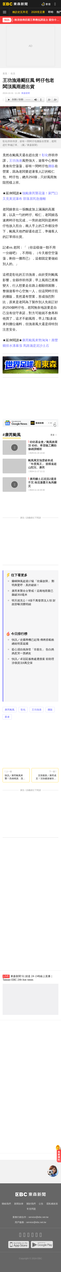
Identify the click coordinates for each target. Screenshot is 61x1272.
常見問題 (31, 1209)
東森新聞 (25, 93)
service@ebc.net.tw (38, 1217)
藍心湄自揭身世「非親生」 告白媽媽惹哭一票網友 (33, 651)
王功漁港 (15, 160)
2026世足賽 (38, 12)
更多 (52, 435)
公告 (41, 1203)
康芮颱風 (9, 709)
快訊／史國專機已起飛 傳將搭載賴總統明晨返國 (33, 641)
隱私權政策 (52, 1203)
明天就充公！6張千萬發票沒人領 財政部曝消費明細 (33, 602)
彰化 (45, 155)
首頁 (5, 73)
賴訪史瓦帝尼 (20, 12)
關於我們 (31, 1203)
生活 (13, 73)
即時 (50, 12)
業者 (7, 716)
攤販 (51, 166)
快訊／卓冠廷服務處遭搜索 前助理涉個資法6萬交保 (33, 660)
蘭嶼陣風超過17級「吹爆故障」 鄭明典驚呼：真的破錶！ (33, 583)
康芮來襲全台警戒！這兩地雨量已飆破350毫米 (32, 592)
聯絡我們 (6, 1203)
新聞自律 (18, 1203)
